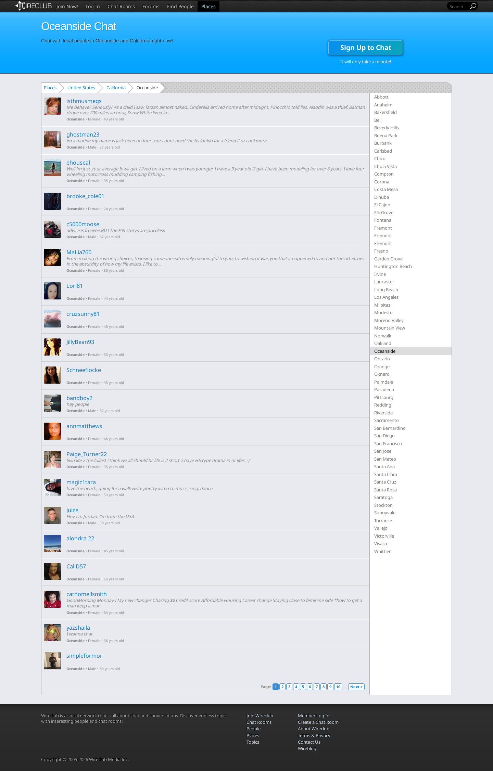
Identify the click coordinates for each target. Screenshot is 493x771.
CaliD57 (76, 566)
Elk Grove (383, 212)
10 (338, 686)
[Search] (458, 6)
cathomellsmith (86, 594)
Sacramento (386, 420)
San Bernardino (390, 428)
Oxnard (382, 374)
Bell (377, 120)
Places (208, 6)
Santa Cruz (385, 482)
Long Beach (386, 289)
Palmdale (383, 382)
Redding (382, 405)
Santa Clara (385, 474)
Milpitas (382, 305)
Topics (252, 742)
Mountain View (389, 328)
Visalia (380, 543)
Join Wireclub (259, 715)
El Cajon (382, 205)
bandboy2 (79, 398)
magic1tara (81, 482)
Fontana (382, 220)
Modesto (383, 312)
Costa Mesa (386, 189)
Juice (72, 510)
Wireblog (307, 748)
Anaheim (383, 105)
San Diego (384, 436)
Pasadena (384, 389)
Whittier (382, 551)
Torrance (383, 520)
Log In (93, 6)
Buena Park (385, 135)
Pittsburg (383, 397)
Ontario (382, 359)
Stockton (383, 505)
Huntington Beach (393, 266)
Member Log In (313, 715)
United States (81, 88)
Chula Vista (385, 166)
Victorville (384, 536)
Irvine (380, 274)
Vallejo (381, 528)
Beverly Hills (386, 128)
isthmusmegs (84, 101)
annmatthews (84, 426)
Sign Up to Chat (365, 47)
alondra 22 (80, 538)
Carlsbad (383, 151)
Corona (381, 182)
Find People (180, 6)
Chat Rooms (121, 6)
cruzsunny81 (83, 313)
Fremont (383, 228)
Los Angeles (386, 297)
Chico (379, 158)
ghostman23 (82, 134)
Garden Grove (388, 259)
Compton (384, 174)
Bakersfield (385, 112)
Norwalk (382, 336)
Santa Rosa (385, 490)
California (116, 88)
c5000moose (82, 224)
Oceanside (75, 119)
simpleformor (84, 655)
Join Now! (67, 6)
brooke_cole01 (85, 196)
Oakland (382, 343)
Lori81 (74, 285)
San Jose (382, 451)
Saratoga (383, 497)
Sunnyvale (384, 513)
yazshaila (78, 627)
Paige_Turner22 (86, 454)
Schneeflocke (83, 370)
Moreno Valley (389, 320)
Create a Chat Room (318, 722)
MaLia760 (78, 252)
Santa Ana (384, 466)
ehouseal (78, 162)
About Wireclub (313, 728)
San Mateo (385, 459)
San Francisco (388, 443)
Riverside (383, 413)
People (253, 728)
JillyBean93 (80, 341)
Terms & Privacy (314, 735)
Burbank (383, 143)
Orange (382, 366)
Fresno (381, 251)
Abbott (381, 97)
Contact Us (309, 742)
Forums (151, 6)
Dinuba (381, 197)
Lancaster (384, 282)
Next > (356, 686)
